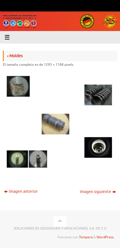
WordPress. (105, 237)
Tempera (86, 237)
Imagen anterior (21, 191)
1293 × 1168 (54, 64)
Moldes (15, 56)
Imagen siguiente (98, 191)
